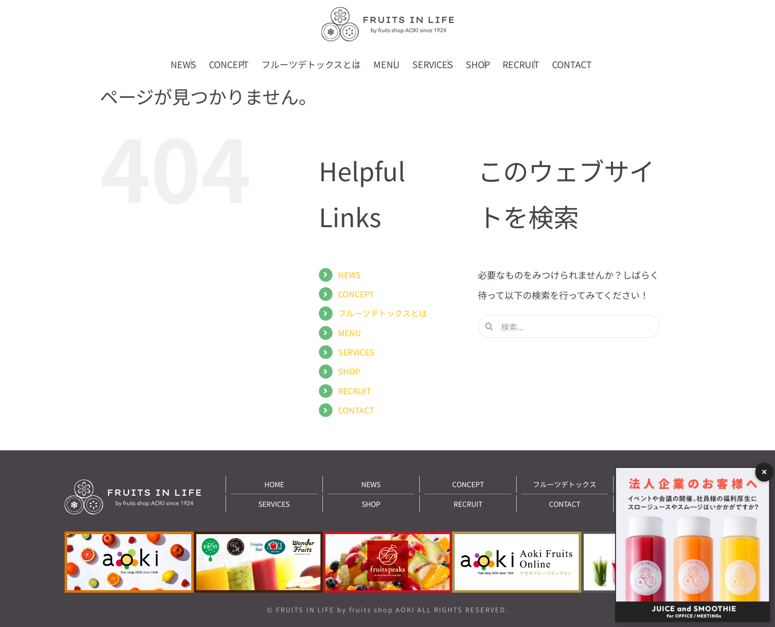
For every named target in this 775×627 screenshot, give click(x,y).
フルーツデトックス (564, 484)
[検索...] (568, 326)
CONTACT (356, 410)
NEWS (349, 275)
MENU (349, 333)
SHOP (349, 371)
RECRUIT (354, 391)
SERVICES (356, 352)
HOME (274, 484)
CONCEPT (356, 294)
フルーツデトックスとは (382, 313)
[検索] (489, 326)
